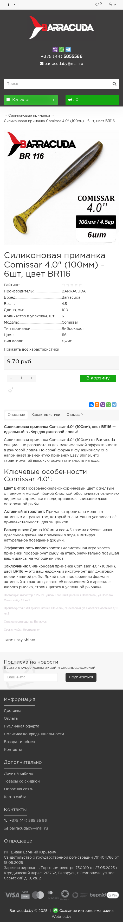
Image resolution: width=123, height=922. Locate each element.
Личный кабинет (19, 773)
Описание (16, 414)
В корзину (98, 378)
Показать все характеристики (31, 349)
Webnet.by (61, 916)
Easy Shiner (24, 640)
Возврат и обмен (19, 742)
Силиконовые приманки (29, 115)
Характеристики (45, 414)
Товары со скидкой (22, 781)
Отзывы (75, 414)
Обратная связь (18, 789)
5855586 (61, 57)
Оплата (11, 718)
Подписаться (81, 677)
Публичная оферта (21, 726)
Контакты (13, 749)
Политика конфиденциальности (34, 734)
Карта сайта (15, 797)
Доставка (12, 710)
